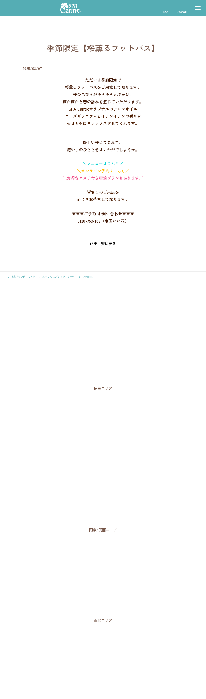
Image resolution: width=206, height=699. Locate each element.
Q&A (166, 7)
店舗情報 (182, 7)
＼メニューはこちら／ (103, 163)
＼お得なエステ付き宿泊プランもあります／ (103, 178)
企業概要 (101, 669)
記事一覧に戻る (103, 243)
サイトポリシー (124, 669)
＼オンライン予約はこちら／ (103, 171)
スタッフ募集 (81, 669)
